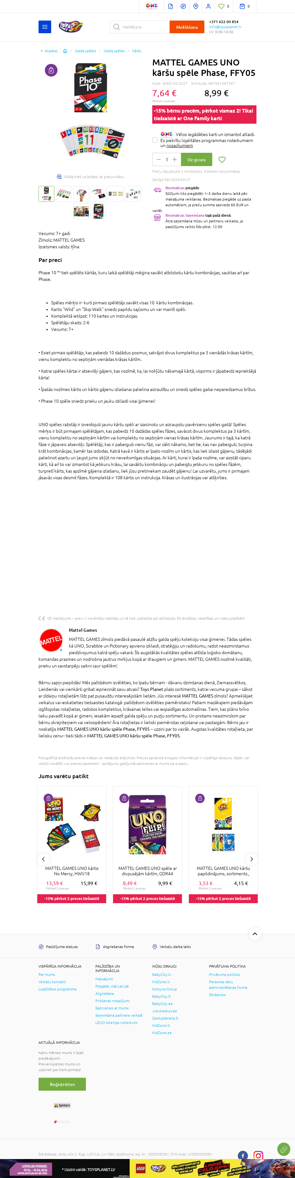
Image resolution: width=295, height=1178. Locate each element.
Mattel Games (83, 630)
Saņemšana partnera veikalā (118, 1015)
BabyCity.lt (161, 996)
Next (251, 859)
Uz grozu (197, 159)
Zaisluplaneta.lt (165, 1018)
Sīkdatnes (217, 995)
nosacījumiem (179, 145)
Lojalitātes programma (57, 989)
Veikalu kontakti (52, 982)
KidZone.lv (161, 982)
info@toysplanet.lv (225, 27)
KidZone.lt (161, 1025)
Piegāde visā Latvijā (112, 986)
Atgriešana (104, 993)
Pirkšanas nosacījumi (112, 1001)
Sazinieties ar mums (112, 1008)
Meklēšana (187, 27)
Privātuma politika (224, 974)
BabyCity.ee (162, 1003)
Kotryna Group (164, 989)
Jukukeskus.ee (164, 1011)
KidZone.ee (162, 1033)
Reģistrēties (62, 1084)
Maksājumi (104, 979)
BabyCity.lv (161, 974)
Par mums (47, 974)
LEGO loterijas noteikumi (116, 1022)
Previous (43, 859)
